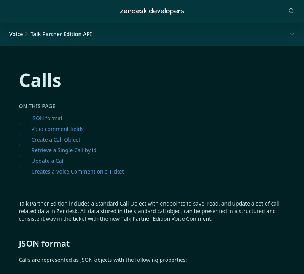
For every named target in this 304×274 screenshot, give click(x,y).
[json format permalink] (15, 243)
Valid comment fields (58, 128)
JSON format (47, 118)
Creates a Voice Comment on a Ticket (78, 171)
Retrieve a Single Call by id (64, 150)
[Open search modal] (291, 11)
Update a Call (48, 160)
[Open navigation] (12, 11)
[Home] (152, 11)
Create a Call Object (56, 139)
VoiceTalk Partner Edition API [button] (50, 34)
